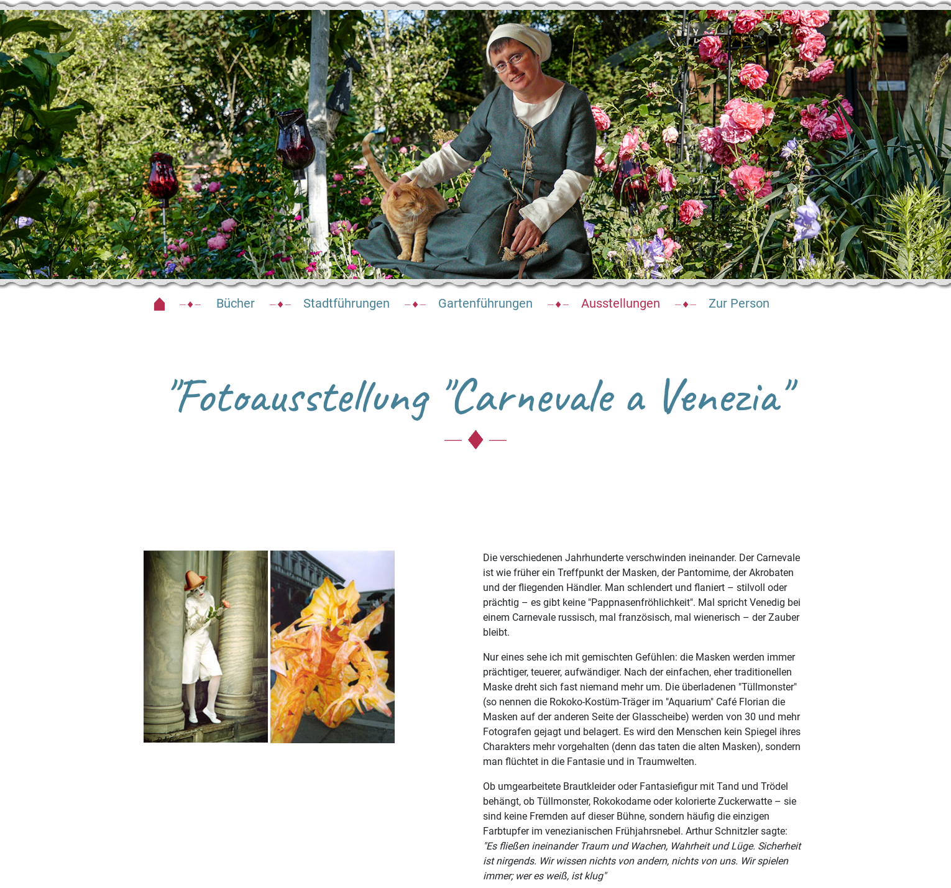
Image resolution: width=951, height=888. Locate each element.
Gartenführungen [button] (485, 303)
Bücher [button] (234, 303)
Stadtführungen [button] (346, 303)
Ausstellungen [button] (620, 303)
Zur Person (739, 303)
